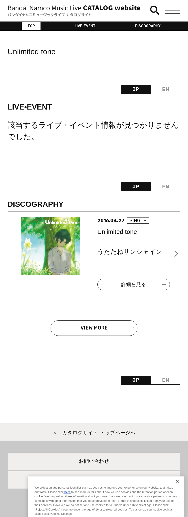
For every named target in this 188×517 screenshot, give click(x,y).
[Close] (177, 486)
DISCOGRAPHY (147, 26)
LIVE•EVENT (85, 26)
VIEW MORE (94, 328)
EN (165, 89)
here (67, 497)
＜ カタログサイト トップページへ (93, 432)
